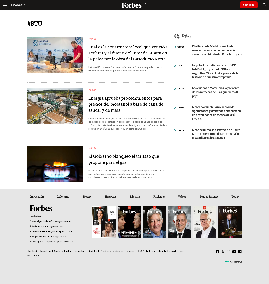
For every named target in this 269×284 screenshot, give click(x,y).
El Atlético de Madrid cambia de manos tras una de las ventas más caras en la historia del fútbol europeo (216, 50)
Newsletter (45, 251)
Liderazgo (63, 196)
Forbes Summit (209, 196)
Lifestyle (135, 196)
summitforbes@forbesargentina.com (54, 232)
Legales (130, 251)
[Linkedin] (240, 251)
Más (212, 36)
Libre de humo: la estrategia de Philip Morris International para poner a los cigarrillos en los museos (216, 134)
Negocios (110, 196)
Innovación (37, 196)
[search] (264, 5)
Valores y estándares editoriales (81, 251)
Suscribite (248, 4)
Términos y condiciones (112, 251)
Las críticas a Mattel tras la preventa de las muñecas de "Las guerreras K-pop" (215, 92)
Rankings (159, 196)
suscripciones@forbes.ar (54, 237)
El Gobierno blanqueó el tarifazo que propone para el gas (123, 159)
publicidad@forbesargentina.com (55, 221)
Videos (182, 196)
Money (87, 196)
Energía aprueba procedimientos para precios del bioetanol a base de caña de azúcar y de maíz (125, 104)
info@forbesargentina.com (50, 226)
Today (235, 196)
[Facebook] (217, 251)
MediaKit (32, 251)
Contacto (58, 251)
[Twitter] (223, 251)
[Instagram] (228, 251)
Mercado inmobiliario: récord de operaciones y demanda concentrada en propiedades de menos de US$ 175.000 (216, 113)
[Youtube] (234, 251)
